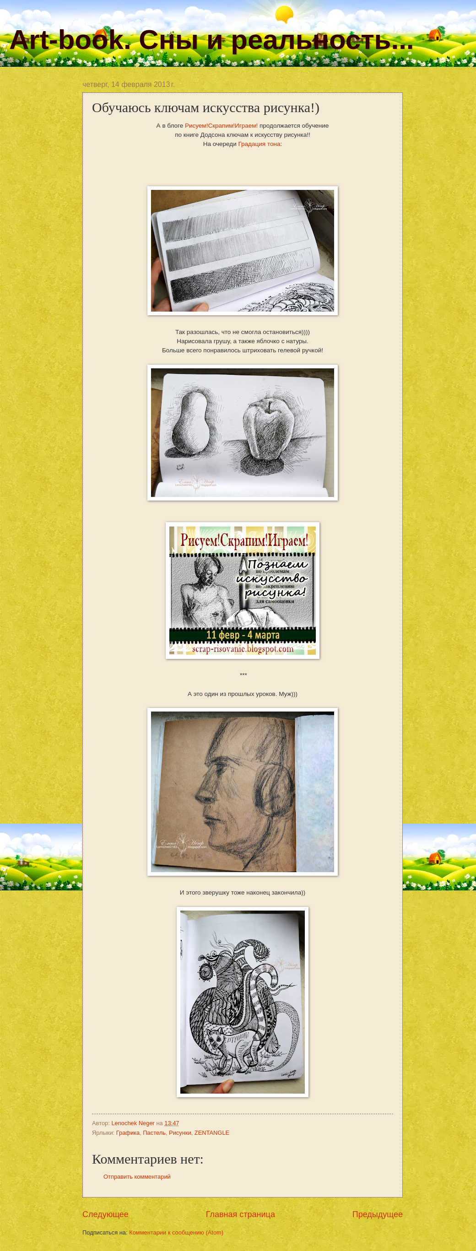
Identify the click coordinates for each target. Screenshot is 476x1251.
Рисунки (180, 1132)
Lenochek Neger (133, 1123)
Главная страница (240, 1214)
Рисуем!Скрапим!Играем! (221, 125)
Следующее (105, 1214)
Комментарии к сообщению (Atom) (176, 1232)
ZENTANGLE (212, 1132)
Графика (128, 1132)
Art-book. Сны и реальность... (211, 39)
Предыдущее (377, 1214)
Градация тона (259, 143)
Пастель (154, 1132)
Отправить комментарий (137, 1176)
